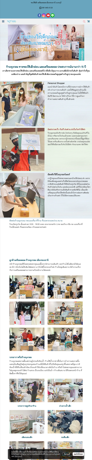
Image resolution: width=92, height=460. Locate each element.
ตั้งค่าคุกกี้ (67, 454)
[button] (83, 21)
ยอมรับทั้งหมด (78, 454)
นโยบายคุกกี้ (18, 456)
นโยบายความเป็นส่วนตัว (52, 454)
